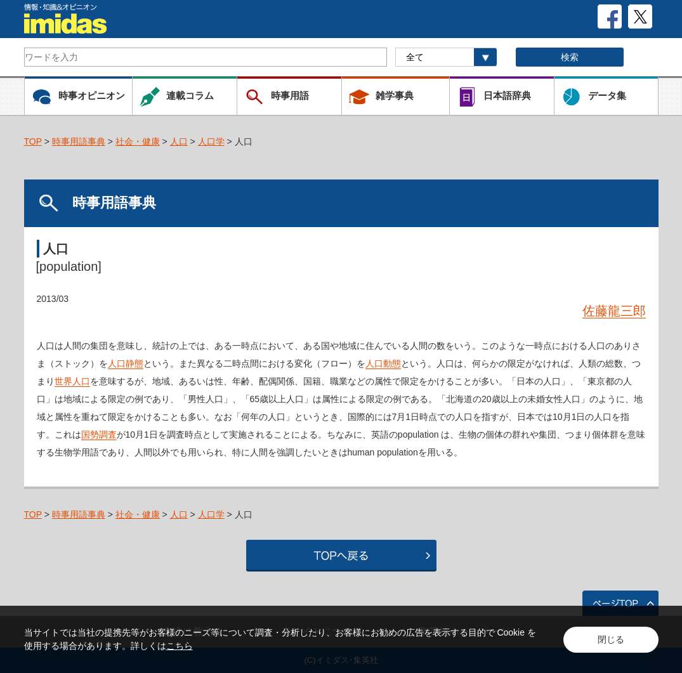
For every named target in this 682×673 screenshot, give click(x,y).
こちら (179, 646)
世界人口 (72, 381)
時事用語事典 (78, 141)
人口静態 (125, 363)
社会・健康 (137, 141)
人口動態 (383, 363)
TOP (33, 141)
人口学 (211, 141)
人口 (179, 141)
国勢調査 (99, 434)
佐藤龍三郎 (614, 311)
